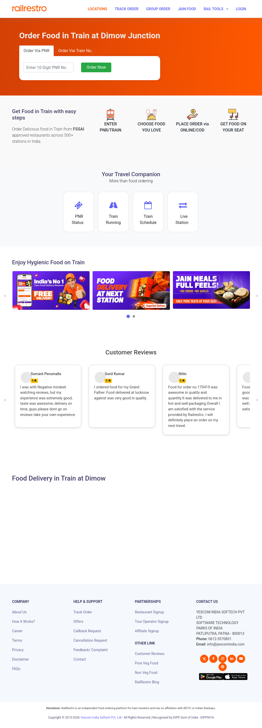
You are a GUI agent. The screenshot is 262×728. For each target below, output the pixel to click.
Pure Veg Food (146, 663)
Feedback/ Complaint (90, 650)
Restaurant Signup (149, 612)
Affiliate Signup (147, 631)
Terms (17, 640)
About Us (19, 612)
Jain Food (187, 9)
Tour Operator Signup (152, 621)
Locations (97, 9)
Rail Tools (213, 9)
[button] (128, 316)
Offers (78, 621)
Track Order (126, 9)
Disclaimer (20, 659)
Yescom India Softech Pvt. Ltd (101, 717)
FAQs (16, 669)
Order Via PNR (36, 50)
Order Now (96, 67)
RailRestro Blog (147, 682)
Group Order (158, 9)
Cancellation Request (90, 640)
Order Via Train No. (75, 50)
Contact (79, 659)
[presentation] (5, 296)
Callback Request (87, 631)
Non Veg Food (146, 673)
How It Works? (23, 621)
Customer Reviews (150, 654)
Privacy (18, 650)
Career (17, 631)
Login (241, 9)
